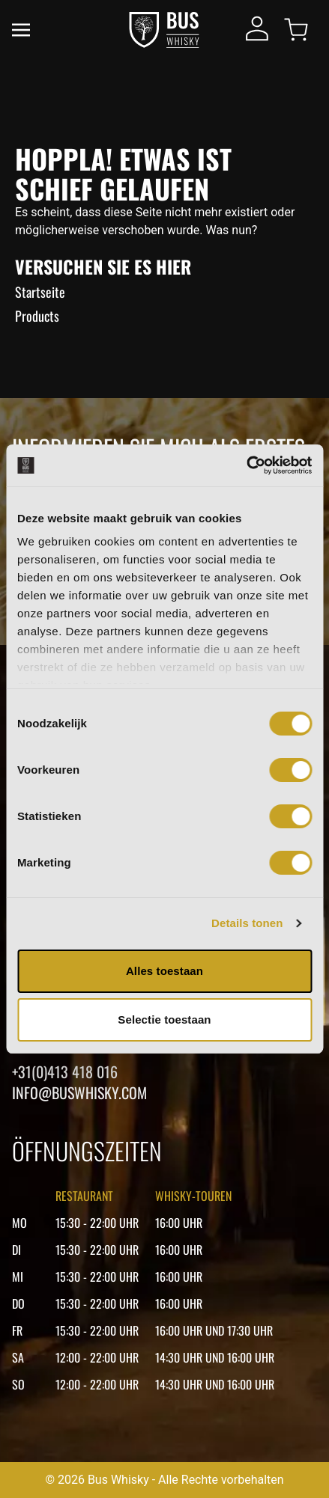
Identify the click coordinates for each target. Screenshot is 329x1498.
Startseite (40, 292)
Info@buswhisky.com (79, 1092)
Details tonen (247, 923)
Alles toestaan (164, 970)
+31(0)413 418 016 (65, 1071)
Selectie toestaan (164, 1019)
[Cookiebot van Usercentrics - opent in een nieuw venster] (246, 465)
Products (37, 315)
